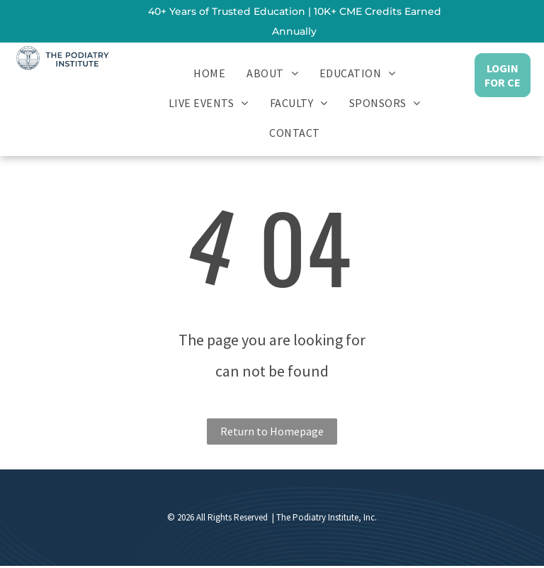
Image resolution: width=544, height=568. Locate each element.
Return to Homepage (272, 431)
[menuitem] (209, 72)
